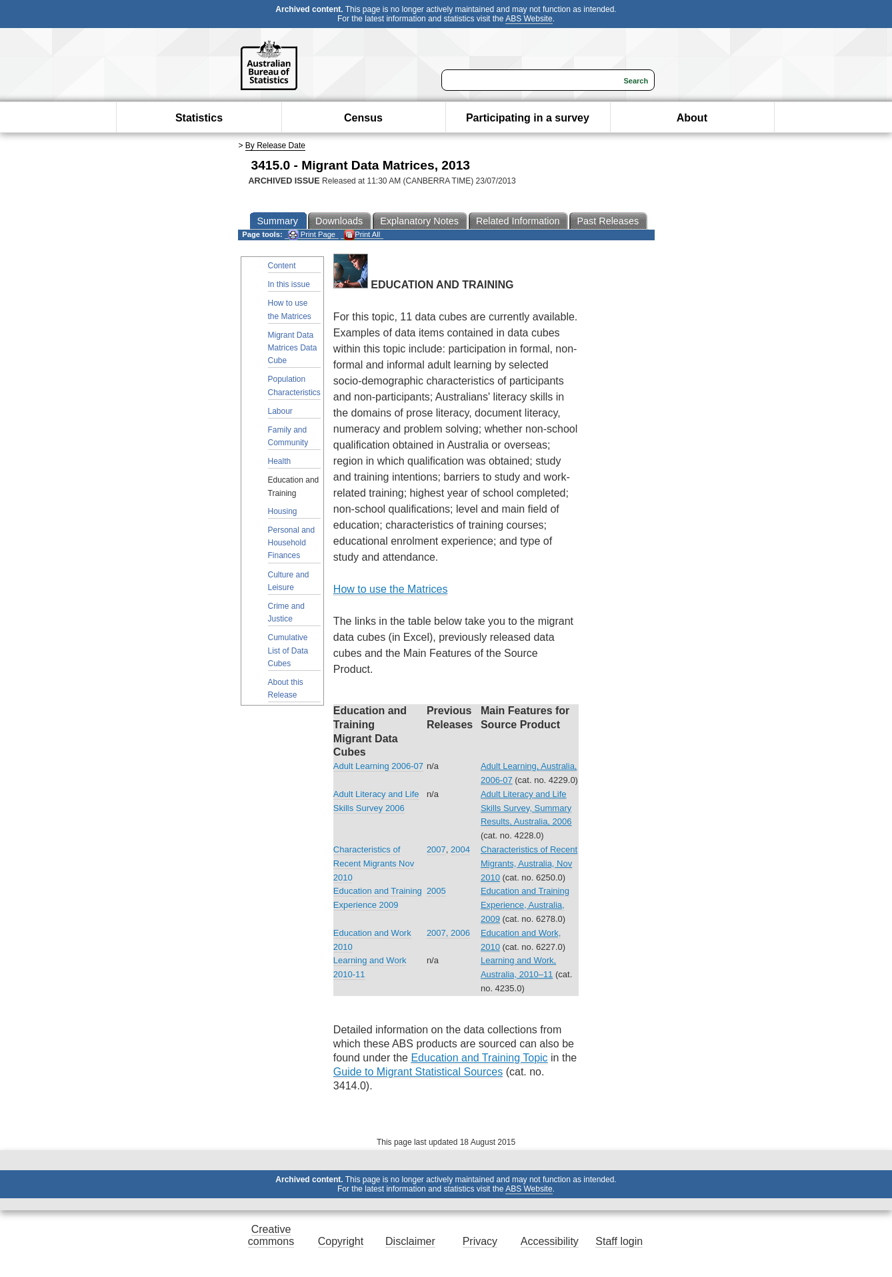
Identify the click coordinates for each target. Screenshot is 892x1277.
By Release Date (275, 145)
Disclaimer (410, 1241)
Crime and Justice (286, 612)
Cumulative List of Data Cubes (288, 650)
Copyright (340, 1241)
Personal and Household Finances (291, 542)
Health (279, 461)
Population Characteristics (294, 385)
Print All (362, 234)
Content (282, 265)
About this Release (285, 689)
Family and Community (288, 436)
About (692, 117)
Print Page (311, 234)
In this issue (289, 284)
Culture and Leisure (288, 581)
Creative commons (271, 1235)
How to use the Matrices (289, 309)
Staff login (619, 1241)
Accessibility (550, 1241)
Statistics (199, 117)
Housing (282, 511)
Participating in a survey (527, 117)
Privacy (480, 1241)
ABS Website (528, 18)
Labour (280, 411)
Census (363, 117)
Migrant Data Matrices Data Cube (292, 347)
